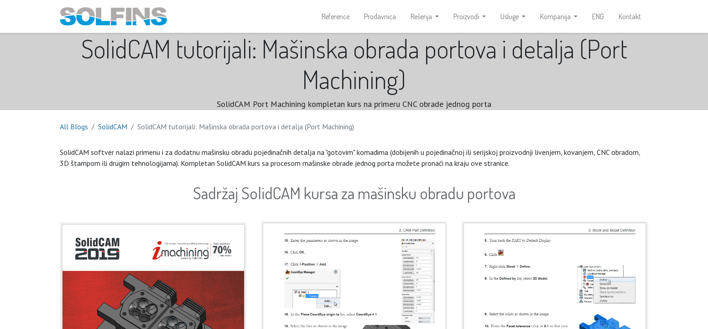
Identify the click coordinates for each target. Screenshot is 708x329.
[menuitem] (335, 16)
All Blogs (74, 126)
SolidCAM (112, 126)
